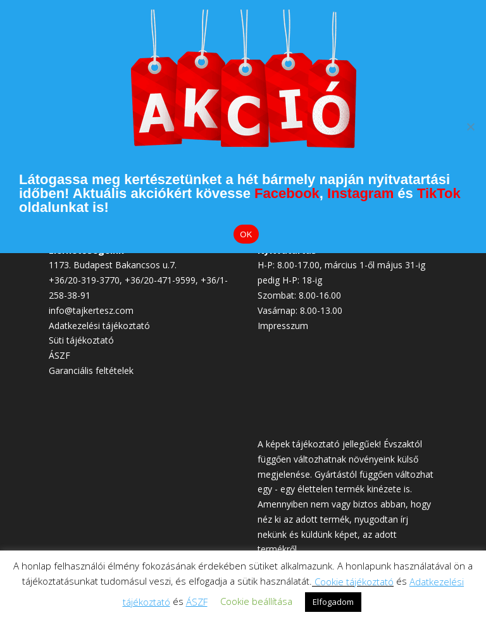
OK (246, 234)
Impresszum (283, 326)
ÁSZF (59, 355)
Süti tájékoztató (81, 340)
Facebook (287, 193)
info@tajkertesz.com (91, 310)
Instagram (360, 193)
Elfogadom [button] (333, 601)
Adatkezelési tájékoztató (99, 326)
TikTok (439, 193)
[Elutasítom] (470, 126)
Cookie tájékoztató (354, 581)
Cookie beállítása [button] (256, 601)
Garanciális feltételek (91, 370)
